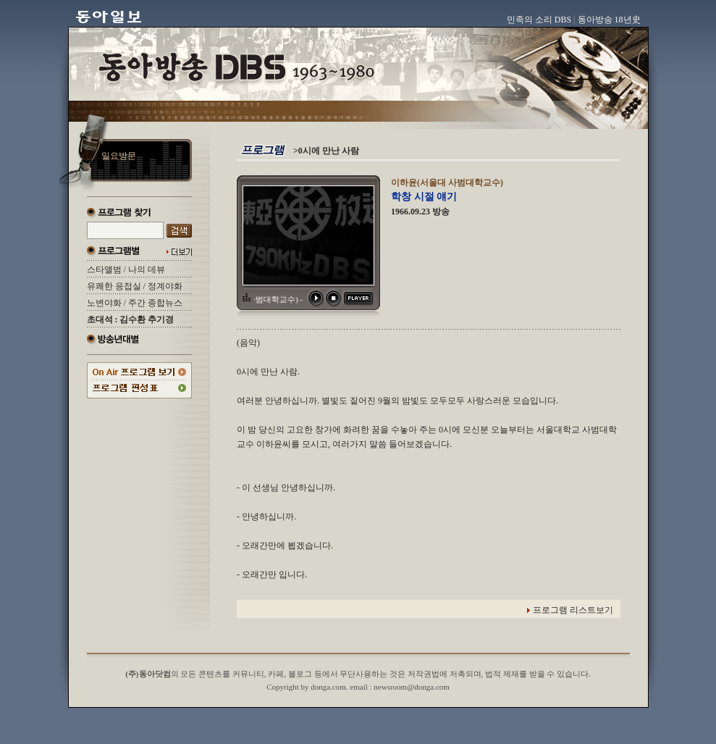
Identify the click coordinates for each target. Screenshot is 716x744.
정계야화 (165, 286)
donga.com (328, 686)
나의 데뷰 (146, 269)
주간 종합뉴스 (155, 303)
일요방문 (118, 156)
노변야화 (104, 303)
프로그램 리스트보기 (573, 610)
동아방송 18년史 (609, 19)
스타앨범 (104, 269)
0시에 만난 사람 (328, 151)
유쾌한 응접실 (114, 286)
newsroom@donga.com (412, 686)
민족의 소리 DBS (539, 19)
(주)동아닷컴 (147, 673)
